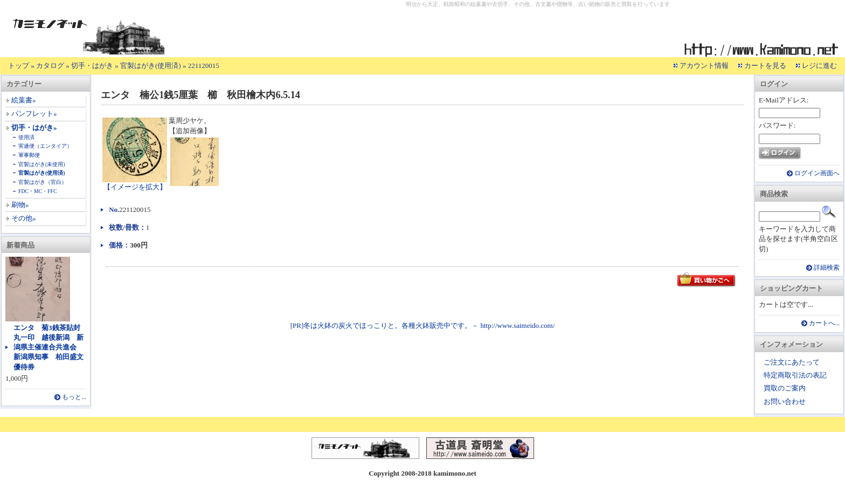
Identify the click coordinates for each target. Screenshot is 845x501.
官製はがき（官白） (42, 182)
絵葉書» (23, 100)
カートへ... (824, 323)
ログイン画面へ (817, 173)
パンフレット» (34, 113)
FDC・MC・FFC (37, 191)
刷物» (20, 205)
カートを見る (765, 65)
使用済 (26, 137)
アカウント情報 (704, 65)
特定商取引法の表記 (795, 375)
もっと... (74, 397)
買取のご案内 (785, 388)
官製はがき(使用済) (150, 65)
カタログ (50, 65)
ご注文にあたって (792, 362)
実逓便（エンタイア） (45, 146)
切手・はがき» (34, 127)
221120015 (203, 65)
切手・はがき (92, 65)
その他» (23, 218)
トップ (18, 65)
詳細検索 (827, 267)
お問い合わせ (785, 401)
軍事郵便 (29, 155)
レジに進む (819, 65)
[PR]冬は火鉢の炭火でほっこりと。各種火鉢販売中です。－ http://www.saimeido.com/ (422, 325)
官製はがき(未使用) (41, 164)
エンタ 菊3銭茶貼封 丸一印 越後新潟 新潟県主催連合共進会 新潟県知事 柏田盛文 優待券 (52, 347)
